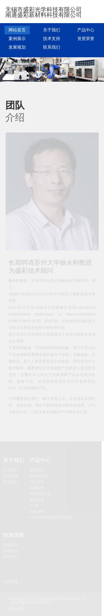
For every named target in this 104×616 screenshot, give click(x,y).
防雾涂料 (36, 512)
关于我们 (51, 30)
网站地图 (15, 609)
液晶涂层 (36, 500)
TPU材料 (36, 482)
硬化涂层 (36, 470)
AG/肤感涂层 (40, 494)
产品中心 (85, 30)
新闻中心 (10, 557)
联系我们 (51, 47)
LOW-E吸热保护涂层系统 (50, 517)
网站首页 (17, 30)
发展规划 (17, 47)
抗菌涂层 (36, 488)
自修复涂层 (38, 476)
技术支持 (51, 38)
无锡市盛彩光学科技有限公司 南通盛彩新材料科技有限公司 (43, 12)
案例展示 (17, 38)
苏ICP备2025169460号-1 (31, 602)
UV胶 (33, 506)
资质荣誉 (85, 38)
